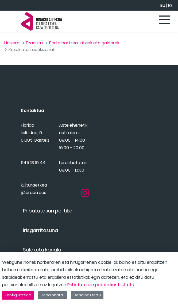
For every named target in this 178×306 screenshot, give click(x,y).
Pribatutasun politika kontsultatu (100, 285)
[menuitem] (48, 217)
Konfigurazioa (18, 295)
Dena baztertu (87, 295)
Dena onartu (52, 295)
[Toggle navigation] (164, 20)
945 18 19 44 (33, 171)
